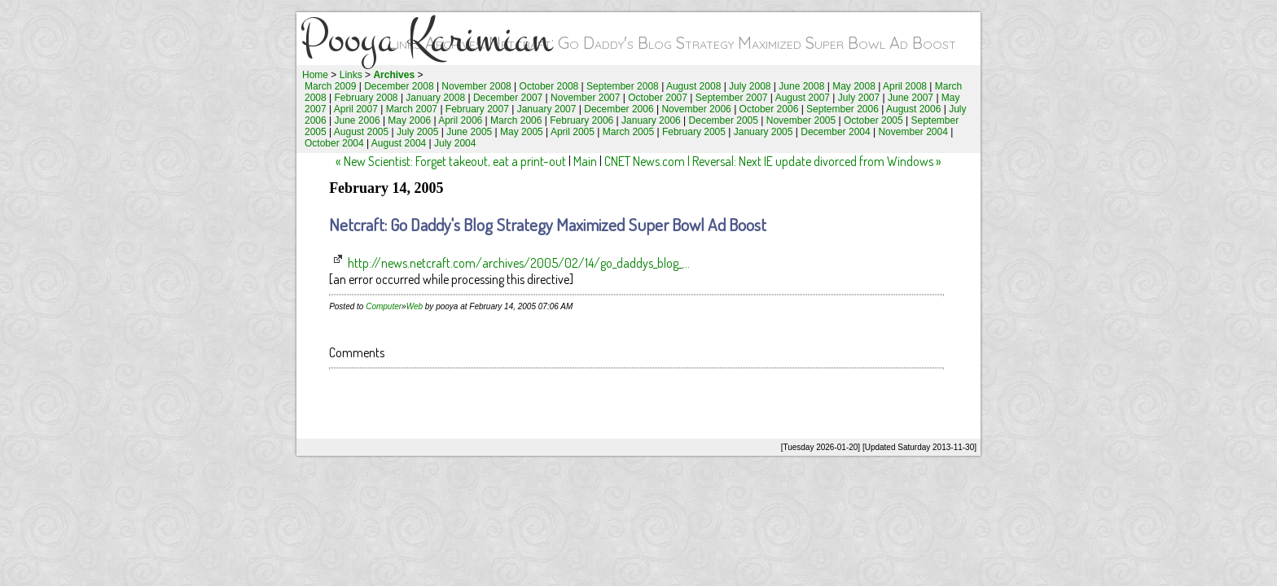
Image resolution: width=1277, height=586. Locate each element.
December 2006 (618, 109)
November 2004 (912, 132)
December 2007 (507, 97)
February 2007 (477, 109)
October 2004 (334, 143)
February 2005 (694, 132)
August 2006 (913, 109)
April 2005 (573, 132)
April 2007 (356, 109)
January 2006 (651, 120)
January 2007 (547, 109)
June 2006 (357, 120)
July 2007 (859, 97)
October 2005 (873, 120)
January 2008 (435, 97)
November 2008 (476, 86)
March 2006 (516, 120)
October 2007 (657, 97)
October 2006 (769, 109)
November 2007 (585, 97)
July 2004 (455, 143)
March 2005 (628, 132)
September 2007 (732, 97)
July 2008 (749, 86)
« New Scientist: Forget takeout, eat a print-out (451, 161)
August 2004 (398, 143)
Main (585, 161)
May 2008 (853, 86)
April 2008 (905, 86)
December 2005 (723, 120)
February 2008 (366, 97)
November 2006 (696, 109)
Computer (384, 306)
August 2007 (802, 97)
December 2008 (398, 86)
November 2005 (801, 120)
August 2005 (361, 132)
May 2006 (409, 120)
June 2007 (910, 97)
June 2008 (801, 86)
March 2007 (411, 109)
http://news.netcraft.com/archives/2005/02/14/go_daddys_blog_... (519, 263)
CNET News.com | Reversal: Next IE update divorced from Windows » (772, 161)
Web (414, 306)
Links (351, 75)
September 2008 (622, 86)
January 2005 (763, 132)
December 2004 (835, 132)
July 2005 (417, 132)
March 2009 (330, 86)
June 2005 (469, 132)
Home (315, 75)
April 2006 (460, 120)
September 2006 (842, 109)
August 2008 (693, 86)
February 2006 (581, 120)
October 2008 (549, 86)
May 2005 (521, 132)
